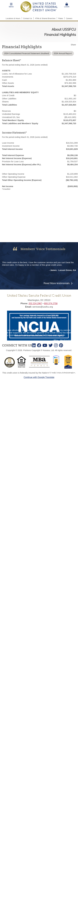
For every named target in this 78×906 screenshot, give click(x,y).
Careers (69, 18)
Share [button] (73, 45)
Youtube (45, 345)
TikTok (61, 345)
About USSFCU (64, 29)
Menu (11, 5)
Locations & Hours (13, 18)
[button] (11, 5)
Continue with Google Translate (39, 377)
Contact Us (27, 18)
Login (67, 5)
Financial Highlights (60, 34)
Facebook (39, 345)
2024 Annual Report (63, 53)
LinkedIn (34, 345)
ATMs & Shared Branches (45, 18)
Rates (60, 18)
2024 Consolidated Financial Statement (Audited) (26, 53)
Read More (57, 283)
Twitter (51, 345)
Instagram (56, 345)
